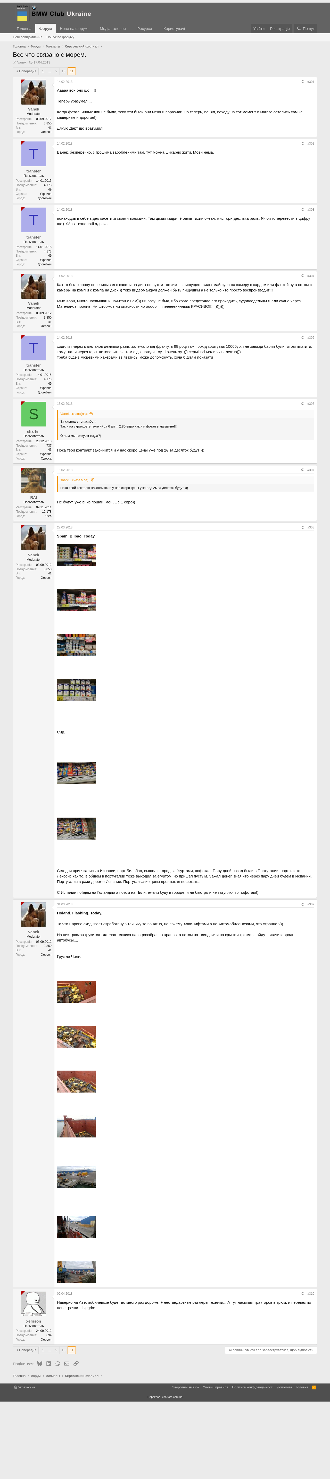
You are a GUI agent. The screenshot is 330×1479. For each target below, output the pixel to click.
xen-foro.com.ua (172, 1474)
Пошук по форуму (60, 37)
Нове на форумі (74, 28)
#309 (310, 982)
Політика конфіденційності (252, 1465)
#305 (310, 415)
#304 (310, 353)
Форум (45, 28)
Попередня (27, 149)
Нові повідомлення (27, 37)
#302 (310, 221)
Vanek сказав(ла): (74, 491)
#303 (310, 287)
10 (63, 149)
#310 (310, 1371)
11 (71, 149)
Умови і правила (215, 1465)
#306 (310, 481)
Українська (24, 1465)
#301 (310, 159)
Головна (24, 28)
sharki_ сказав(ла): (74, 557)
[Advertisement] (165, 103)
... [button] (49, 149)
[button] (92, 28)
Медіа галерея (113, 28)
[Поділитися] (302, 159)
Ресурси (144, 28)
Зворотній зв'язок (185, 1465)
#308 (310, 605)
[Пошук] (305, 28)
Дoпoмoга (284, 1465)
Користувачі (174, 28)
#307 (310, 547)
